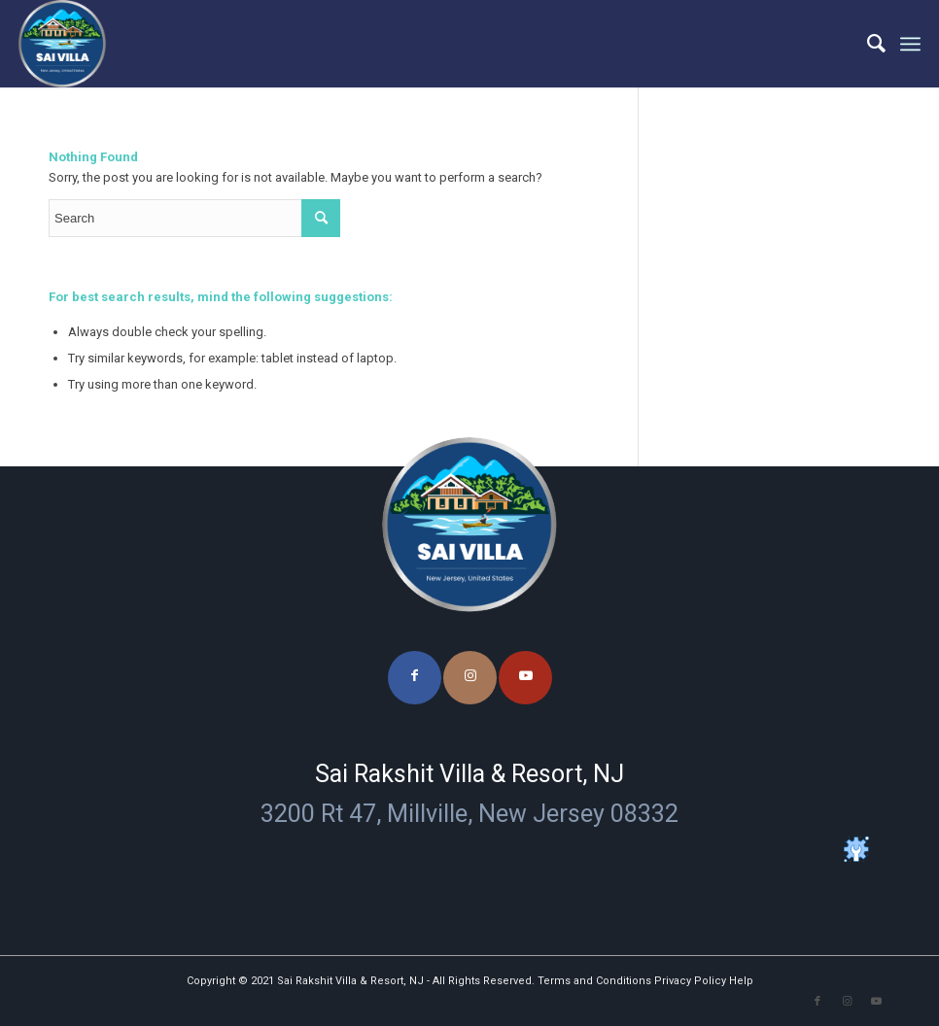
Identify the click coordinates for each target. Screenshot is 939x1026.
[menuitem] (867, 43)
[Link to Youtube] (525, 677)
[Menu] (910, 43)
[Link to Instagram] (470, 677)
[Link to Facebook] (414, 677)
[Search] (867, 43)
